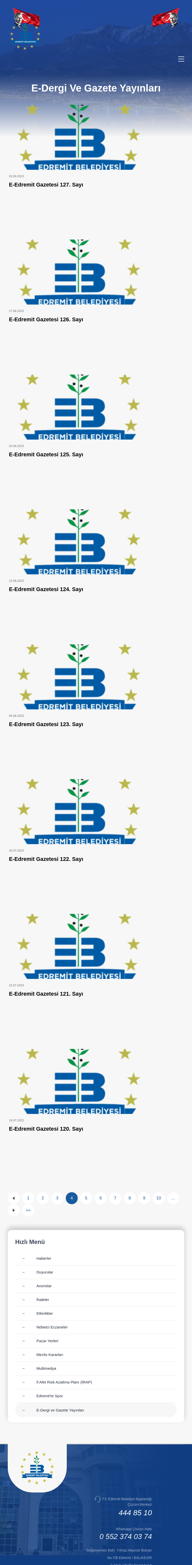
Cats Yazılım (90, 1558)
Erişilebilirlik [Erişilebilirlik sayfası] (114, 1558)
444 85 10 (135, 1476)
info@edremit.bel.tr (137, 1529)
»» (28, 1173)
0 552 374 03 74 (126, 1500)
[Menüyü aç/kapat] (181, 59)
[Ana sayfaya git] (37, 1446)
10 (158, 1161)
